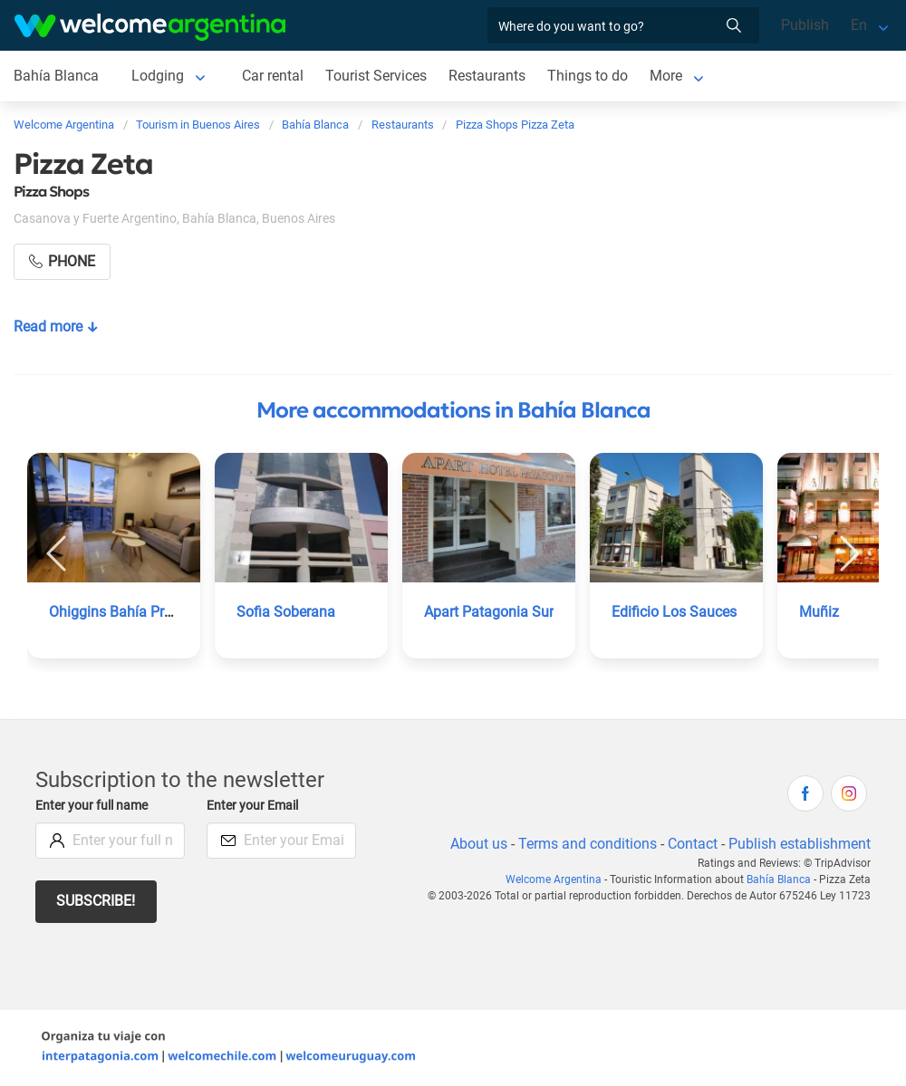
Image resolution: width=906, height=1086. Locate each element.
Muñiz (819, 611)
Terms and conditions (584, 843)
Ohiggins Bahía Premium (129, 611)
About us (476, 843)
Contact (691, 843)
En (859, 25)
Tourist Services (376, 75)
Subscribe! (96, 900)
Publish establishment (799, 843)
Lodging (156, 75)
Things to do (588, 75)
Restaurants (488, 75)
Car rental (271, 75)
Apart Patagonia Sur (489, 611)
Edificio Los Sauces (675, 611)
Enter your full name (94, 805)
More (667, 75)
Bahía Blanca (56, 75)
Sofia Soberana (285, 611)
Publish (805, 25)
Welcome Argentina (559, 879)
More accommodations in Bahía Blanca (453, 410)
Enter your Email (255, 805)
